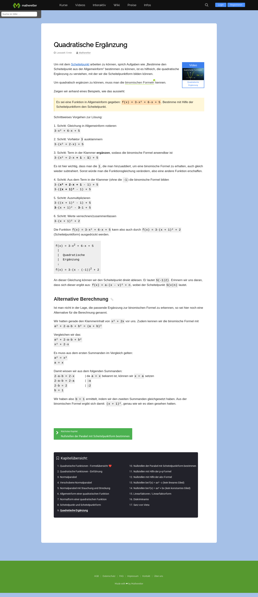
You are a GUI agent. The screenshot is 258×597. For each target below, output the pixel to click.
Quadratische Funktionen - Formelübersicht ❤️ (86, 470)
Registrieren (236, 5)
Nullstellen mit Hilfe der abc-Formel (152, 481)
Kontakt (146, 580)
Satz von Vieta (141, 509)
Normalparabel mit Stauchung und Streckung (85, 492)
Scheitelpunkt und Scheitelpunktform (80, 509)
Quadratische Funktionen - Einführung (81, 475)
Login (221, 5)
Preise (132, 5)
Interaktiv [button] (99, 5)
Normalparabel (68, 481)
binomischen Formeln (139, 82)
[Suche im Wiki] (19, 14)
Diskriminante (141, 503)
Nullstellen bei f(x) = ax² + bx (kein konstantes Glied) (161, 492)
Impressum (132, 580)
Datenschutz (109, 580)
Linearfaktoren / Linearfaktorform (152, 497)
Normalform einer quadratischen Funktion (83, 503)
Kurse (63, 5)
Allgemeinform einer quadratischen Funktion (84, 497)
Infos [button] (147, 5)
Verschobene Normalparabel (76, 486)
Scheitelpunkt (80, 64)
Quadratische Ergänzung (74, 514)
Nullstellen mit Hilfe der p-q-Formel (152, 475)
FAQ (121, 580)
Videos (80, 5)
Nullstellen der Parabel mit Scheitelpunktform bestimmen (164, 470)
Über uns (158, 580)
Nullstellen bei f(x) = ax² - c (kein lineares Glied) (158, 486)
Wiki (117, 5)
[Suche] (207, 5)
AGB (96, 580)
